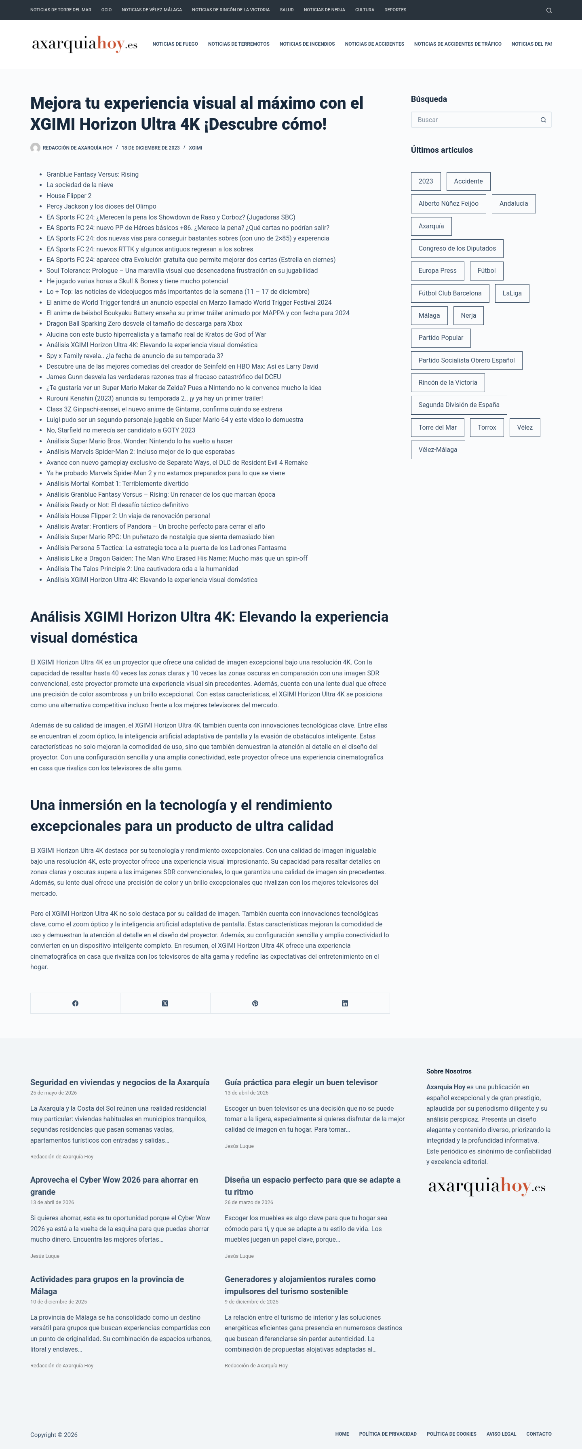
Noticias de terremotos (239, 44)
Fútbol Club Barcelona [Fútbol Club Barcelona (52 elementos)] (450, 293)
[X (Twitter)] (165, 1003)
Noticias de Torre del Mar (60, 10)
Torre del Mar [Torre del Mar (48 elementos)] (438, 427)
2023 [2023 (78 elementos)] (426, 181)
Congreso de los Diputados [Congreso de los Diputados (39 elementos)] (457, 248)
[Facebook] (75, 1003)
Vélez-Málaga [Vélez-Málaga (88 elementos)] (438, 449)
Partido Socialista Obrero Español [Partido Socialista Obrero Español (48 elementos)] (467, 360)
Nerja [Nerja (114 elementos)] (469, 315)
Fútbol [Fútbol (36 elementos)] (487, 270)
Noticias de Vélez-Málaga (152, 10)
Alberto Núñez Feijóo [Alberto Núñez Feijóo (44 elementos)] (449, 203)
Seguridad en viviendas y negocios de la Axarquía (120, 1082)
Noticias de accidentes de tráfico (458, 44)
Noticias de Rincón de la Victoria (231, 10)
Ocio (106, 10)
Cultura (364, 10)
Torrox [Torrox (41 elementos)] (487, 427)
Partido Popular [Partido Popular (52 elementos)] (441, 338)
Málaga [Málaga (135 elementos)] (429, 315)
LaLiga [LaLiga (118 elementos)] (512, 293)
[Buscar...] (473, 120)
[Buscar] (549, 10)
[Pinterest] (255, 1003)
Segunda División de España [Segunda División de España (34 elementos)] (459, 405)
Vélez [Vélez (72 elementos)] (525, 427)
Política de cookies (452, 1434)
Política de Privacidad (388, 1434)
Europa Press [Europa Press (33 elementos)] (438, 270)
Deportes (395, 10)
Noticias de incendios (307, 44)
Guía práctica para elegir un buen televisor (301, 1082)
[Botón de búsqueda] (544, 120)
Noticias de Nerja (324, 10)
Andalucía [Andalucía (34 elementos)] (514, 203)
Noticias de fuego (175, 44)
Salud (287, 10)
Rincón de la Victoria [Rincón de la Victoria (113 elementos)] (448, 382)
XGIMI (195, 148)
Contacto (539, 1434)
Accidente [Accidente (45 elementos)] (468, 181)
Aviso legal (502, 1434)
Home (342, 1434)
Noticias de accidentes (374, 44)
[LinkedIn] (345, 1003)
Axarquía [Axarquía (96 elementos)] (431, 226)
